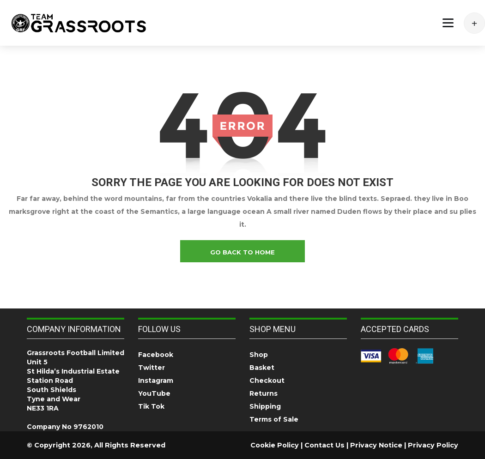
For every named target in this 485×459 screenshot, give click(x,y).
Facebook (155, 354)
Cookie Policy (274, 445)
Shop (258, 354)
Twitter (151, 367)
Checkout (267, 380)
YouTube (154, 393)
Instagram (155, 380)
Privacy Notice (376, 445)
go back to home (242, 252)
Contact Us (324, 445)
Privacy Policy (433, 445)
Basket (261, 367)
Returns (263, 393)
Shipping (265, 406)
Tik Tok (151, 406)
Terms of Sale (273, 419)
